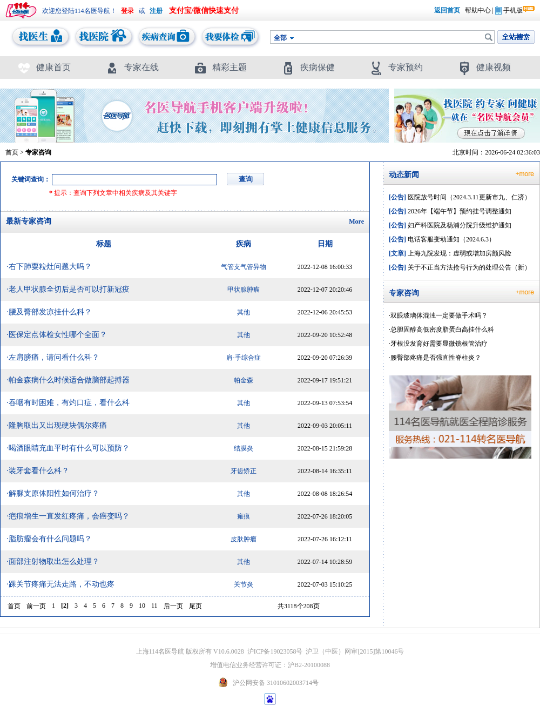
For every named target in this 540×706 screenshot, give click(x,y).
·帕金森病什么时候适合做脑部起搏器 (68, 380)
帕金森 (243, 380)
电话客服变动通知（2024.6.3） (442, 239)
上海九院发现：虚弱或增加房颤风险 (450, 253)
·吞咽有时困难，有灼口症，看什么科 (68, 403)
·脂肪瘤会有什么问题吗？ (49, 539)
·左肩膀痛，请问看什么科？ (52, 357)
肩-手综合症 (243, 357)
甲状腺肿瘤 (243, 289)
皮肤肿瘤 (243, 539)
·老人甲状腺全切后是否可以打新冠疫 (68, 289)
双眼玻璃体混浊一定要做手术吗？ (439, 315)
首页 (11, 152)
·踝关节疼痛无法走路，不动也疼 (60, 584)
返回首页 (447, 10)
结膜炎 (243, 448)
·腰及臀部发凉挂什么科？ (49, 312)
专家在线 (132, 67)
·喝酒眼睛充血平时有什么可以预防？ (68, 448)
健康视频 (484, 67)
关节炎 (243, 584)
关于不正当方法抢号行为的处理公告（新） (460, 267)
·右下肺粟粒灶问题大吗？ (49, 267)
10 (142, 605)
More (356, 221)
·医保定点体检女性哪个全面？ (56, 335)
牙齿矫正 (243, 471)
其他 (243, 312)
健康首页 (44, 67)
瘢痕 (243, 516)
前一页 (36, 606)
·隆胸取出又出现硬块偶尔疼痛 (56, 425)
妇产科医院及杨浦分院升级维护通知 (450, 225)
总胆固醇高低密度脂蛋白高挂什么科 (442, 329)
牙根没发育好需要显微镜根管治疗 (439, 343)
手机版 (509, 10)
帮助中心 (478, 10)
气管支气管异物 (243, 267)
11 (154, 605)
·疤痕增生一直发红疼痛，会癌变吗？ (68, 516)
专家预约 (396, 67)
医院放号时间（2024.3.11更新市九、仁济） (460, 197)
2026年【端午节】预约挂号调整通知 (450, 211)
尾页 (195, 606)
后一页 (173, 606)
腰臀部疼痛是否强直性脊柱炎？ (435, 357)
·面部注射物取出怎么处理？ (52, 561)
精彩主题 (220, 67)
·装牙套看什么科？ (37, 471)
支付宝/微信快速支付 (204, 10)
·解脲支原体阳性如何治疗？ (52, 493)
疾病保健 (308, 67)
